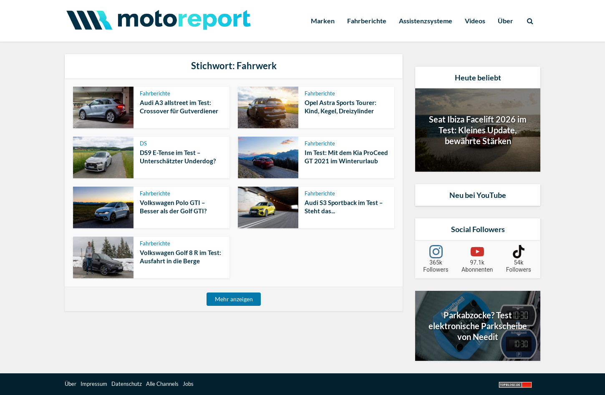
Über (505, 21)
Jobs (188, 383)
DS (143, 143)
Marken (323, 21)
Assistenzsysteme (425, 21)
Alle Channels (162, 383)
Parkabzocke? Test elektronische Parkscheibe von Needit (478, 326)
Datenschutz (126, 383)
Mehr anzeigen (234, 298)
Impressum (94, 383)
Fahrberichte (366, 21)
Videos (475, 21)
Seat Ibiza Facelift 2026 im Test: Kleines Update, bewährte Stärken (478, 130)
